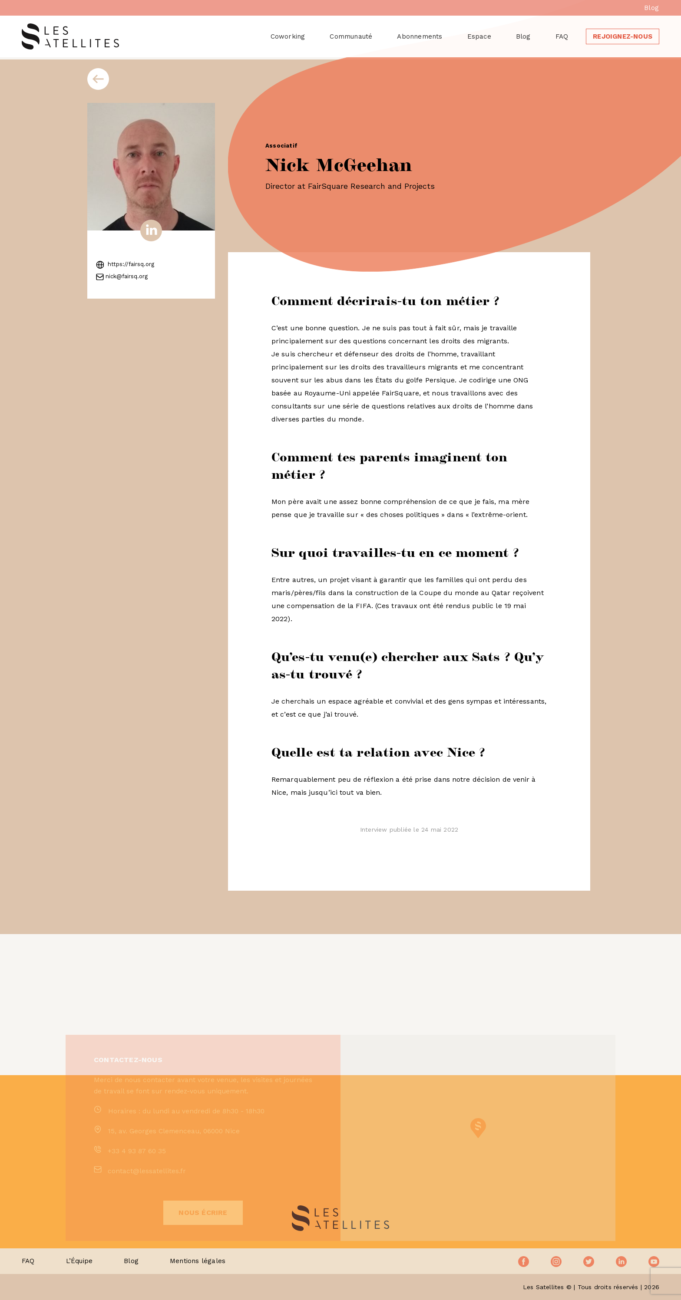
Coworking (288, 36)
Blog (651, 8)
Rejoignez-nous (622, 36)
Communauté (351, 36)
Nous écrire (203, 1244)
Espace (479, 36)
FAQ (562, 36)
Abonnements (419, 36)
